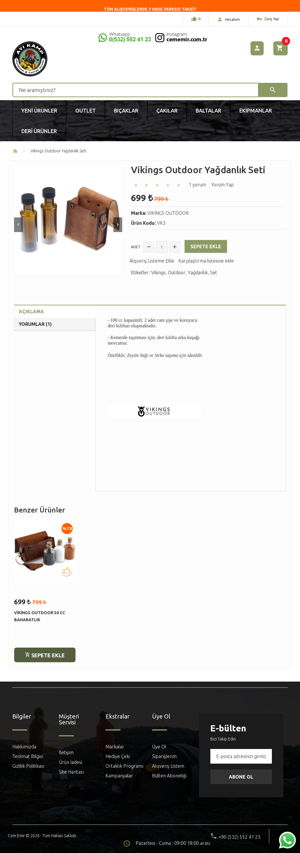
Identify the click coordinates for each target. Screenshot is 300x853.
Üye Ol (159, 746)
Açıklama (31, 311)
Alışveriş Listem (168, 766)
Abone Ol (241, 776)
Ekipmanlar (255, 110)
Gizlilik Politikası (28, 766)
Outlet (85, 110)
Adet (135, 247)
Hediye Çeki (117, 756)
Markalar (114, 746)
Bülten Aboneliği (169, 775)
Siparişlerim (164, 756)
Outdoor (176, 272)
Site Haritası (71, 771)
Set (213, 272)
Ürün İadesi (70, 762)
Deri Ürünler (39, 131)
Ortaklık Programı (124, 766)
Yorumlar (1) (35, 324)
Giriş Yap (268, 19)
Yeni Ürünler (39, 110)
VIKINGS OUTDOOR (168, 213)
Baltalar (208, 110)
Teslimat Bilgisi (27, 756)
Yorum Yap (222, 184)
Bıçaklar (126, 110)
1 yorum (197, 184)
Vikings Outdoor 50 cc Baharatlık (39, 616)
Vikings (158, 272)
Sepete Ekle (205, 246)
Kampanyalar (119, 775)
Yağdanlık (198, 272)
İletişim (66, 752)
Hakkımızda (24, 746)
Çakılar (167, 110)
